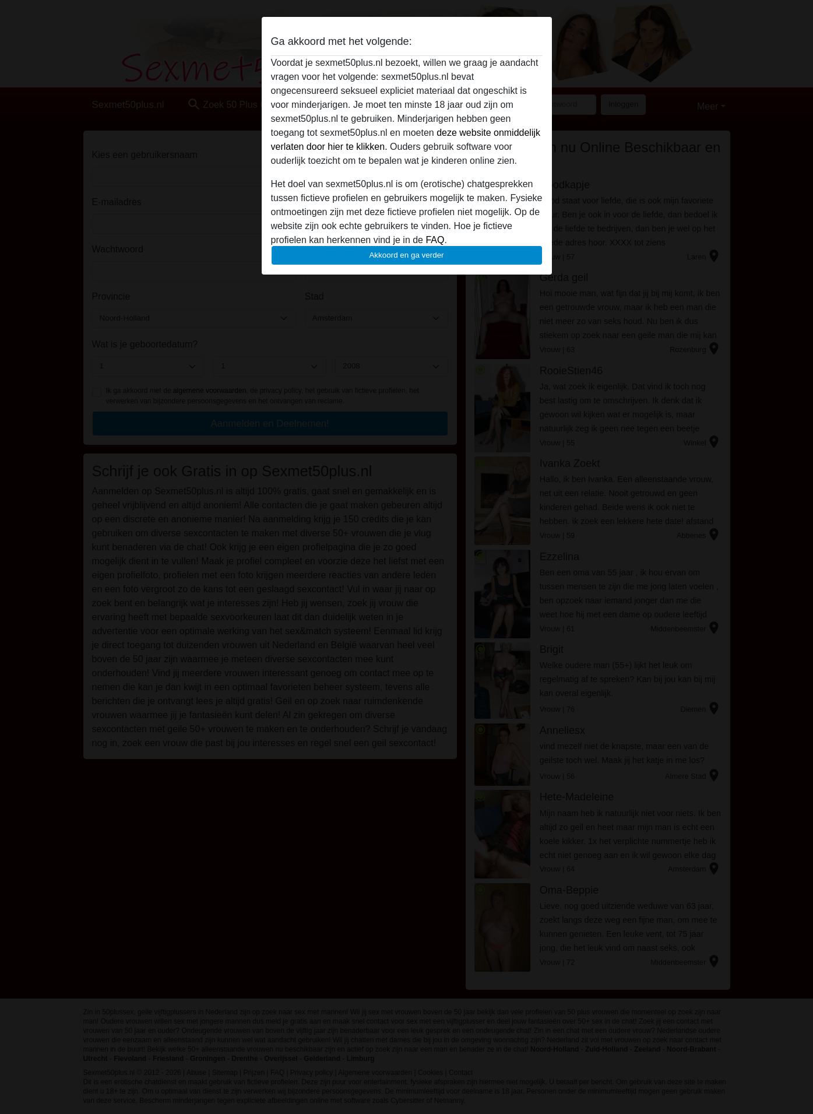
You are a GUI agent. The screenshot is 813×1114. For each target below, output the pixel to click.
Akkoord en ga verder (406, 255)
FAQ (434, 240)
